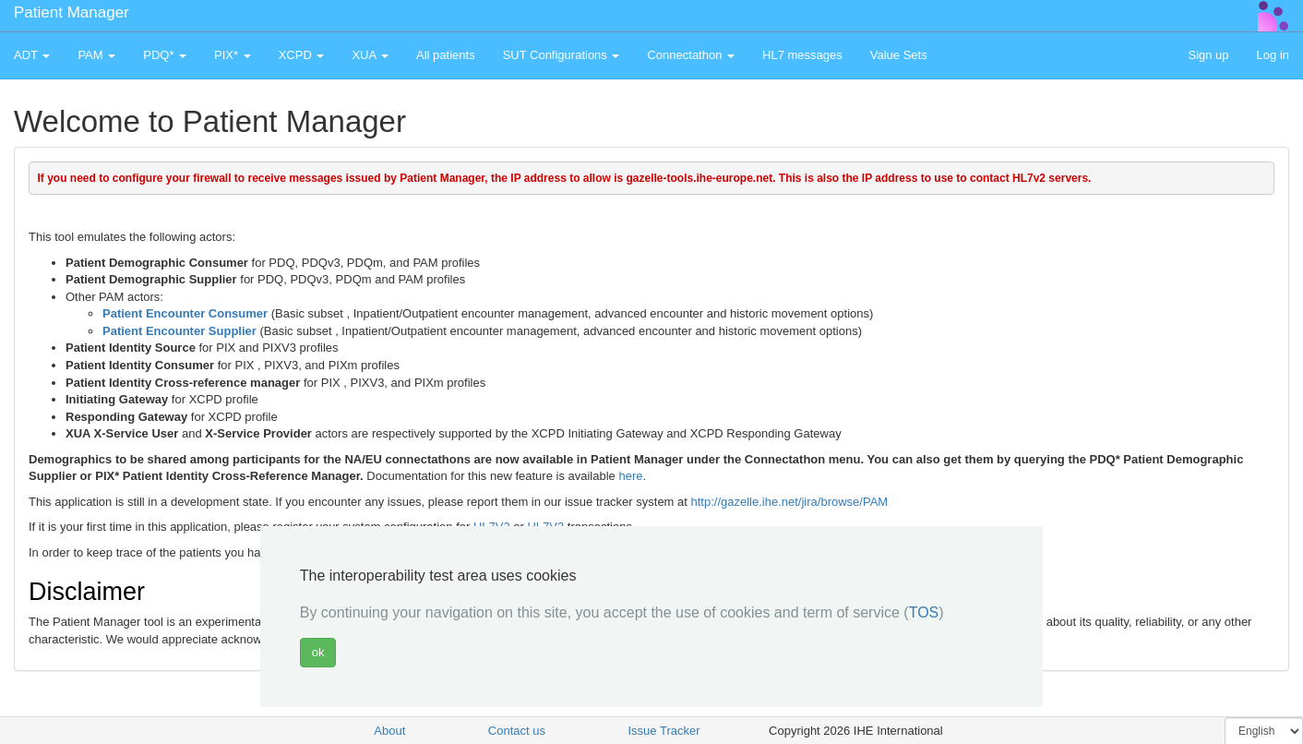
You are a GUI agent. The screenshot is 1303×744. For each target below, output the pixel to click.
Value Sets (898, 55)
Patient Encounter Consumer (185, 313)
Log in (1273, 55)
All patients (445, 55)
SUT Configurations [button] (561, 55)
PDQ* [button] (164, 55)
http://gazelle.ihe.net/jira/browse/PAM (790, 502)
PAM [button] (96, 55)
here (630, 476)
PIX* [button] (232, 55)
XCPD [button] (302, 55)
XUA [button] (370, 55)
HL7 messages (802, 55)
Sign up (1208, 55)
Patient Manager (71, 12)
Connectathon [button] (691, 55)
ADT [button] (32, 55)
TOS (924, 612)
